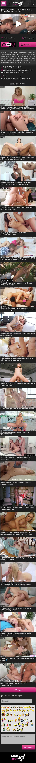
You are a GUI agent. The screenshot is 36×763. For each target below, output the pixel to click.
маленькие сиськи (29, 76)
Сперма (24, 70)
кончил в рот (5, 78)
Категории (7, 70)
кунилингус (17, 76)
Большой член (15, 72)
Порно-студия (8, 67)
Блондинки (5, 72)
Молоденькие (16, 70)
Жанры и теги (8, 76)
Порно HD (24, 72)
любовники (14, 78)
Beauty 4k (18, 67)
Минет (31, 70)
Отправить (28, 747)
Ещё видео (18, 690)
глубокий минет (24, 78)
